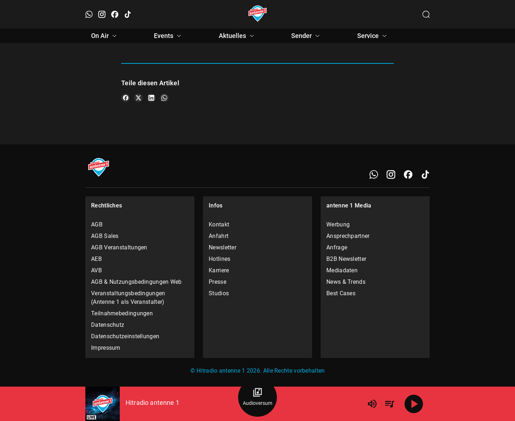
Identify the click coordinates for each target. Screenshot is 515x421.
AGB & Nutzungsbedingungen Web (136, 281)
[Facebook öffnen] (114, 14)
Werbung (338, 224)
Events (168, 36)
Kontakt (219, 224)
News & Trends (345, 281)
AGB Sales (105, 236)
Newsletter (222, 247)
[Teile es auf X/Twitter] (138, 98)
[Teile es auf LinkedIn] (151, 98)
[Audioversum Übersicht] (257, 397)
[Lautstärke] (372, 404)
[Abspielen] (414, 404)
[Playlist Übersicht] (389, 404)
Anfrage (336, 247)
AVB (96, 270)
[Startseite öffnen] (257, 14)
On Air (105, 36)
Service (373, 36)
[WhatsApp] (373, 174)
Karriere (219, 270)
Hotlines (219, 258)
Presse (217, 281)
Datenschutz (107, 324)
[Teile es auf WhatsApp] (164, 98)
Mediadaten (342, 270)
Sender (306, 36)
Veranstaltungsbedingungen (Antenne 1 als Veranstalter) (128, 297)
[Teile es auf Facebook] (125, 98)
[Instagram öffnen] (101, 14)
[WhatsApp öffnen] (89, 14)
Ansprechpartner (348, 236)
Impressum (106, 347)
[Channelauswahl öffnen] (426, 14)
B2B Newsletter (346, 258)
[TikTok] (425, 174)
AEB (96, 258)
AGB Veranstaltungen (119, 247)
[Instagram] (391, 174)
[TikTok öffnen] (127, 14)
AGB (97, 224)
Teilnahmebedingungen (122, 313)
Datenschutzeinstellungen (125, 336)
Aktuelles (237, 36)
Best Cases (340, 293)
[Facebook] (408, 174)
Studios (219, 293)
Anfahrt (218, 236)
